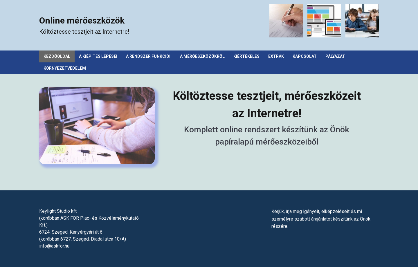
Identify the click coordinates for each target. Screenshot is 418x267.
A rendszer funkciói (148, 56)
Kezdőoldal (57, 56)
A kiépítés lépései (98, 56)
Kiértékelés (246, 56)
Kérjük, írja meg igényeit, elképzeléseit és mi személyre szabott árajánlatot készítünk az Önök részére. (320, 219)
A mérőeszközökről (202, 56)
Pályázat (335, 56)
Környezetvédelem (65, 68)
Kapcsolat (305, 56)
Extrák (276, 56)
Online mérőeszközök (82, 20)
